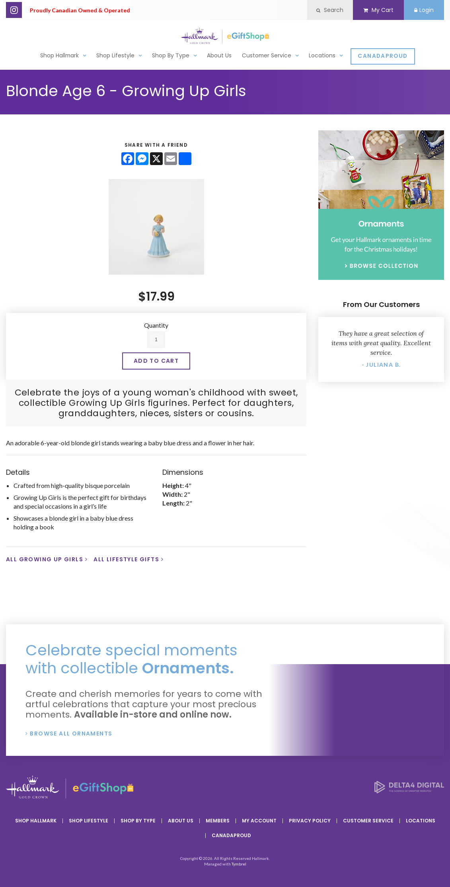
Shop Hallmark (59, 55)
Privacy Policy (310, 820)
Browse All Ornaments (71, 734)
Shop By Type (170, 55)
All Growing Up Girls (44, 559)
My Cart (375, 10)
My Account (259, 820)
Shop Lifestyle (115, 55)
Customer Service (266, 55)
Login (422, 10)
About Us (219, 55)
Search (324, 10)
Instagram (14, 10)
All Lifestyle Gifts (126, 559)
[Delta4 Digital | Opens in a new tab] (409, 791)
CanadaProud (382, 55)
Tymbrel (239, 863)
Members (218, 820)
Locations (322, 55)
